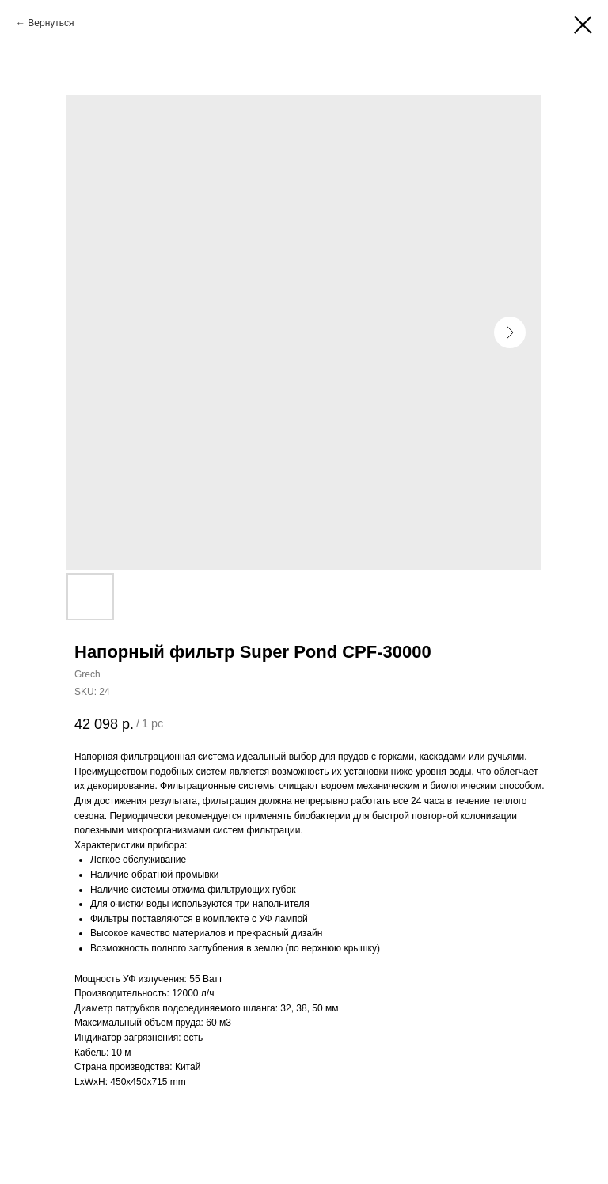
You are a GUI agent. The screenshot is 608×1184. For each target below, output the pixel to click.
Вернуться (51, 22)
